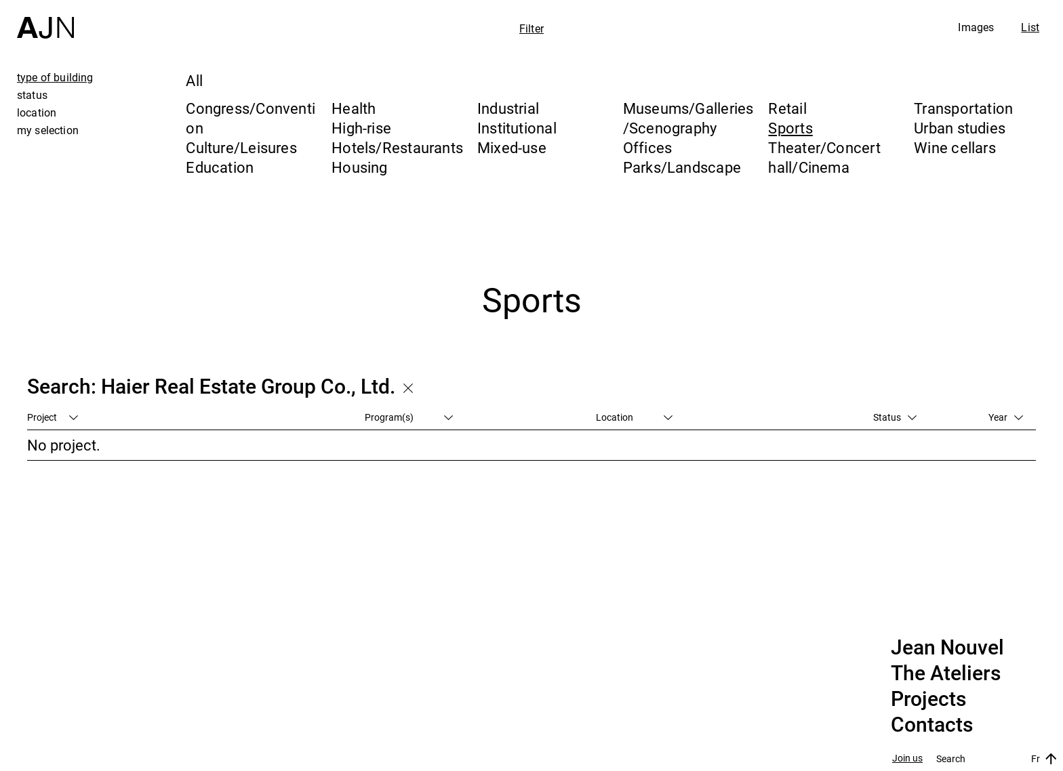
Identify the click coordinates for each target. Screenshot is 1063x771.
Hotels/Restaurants (397, 147)
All (194, 80)
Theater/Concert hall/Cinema (824, 157)
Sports (790, 128)
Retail (787, 108)
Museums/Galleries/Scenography (688, 118)
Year (1005, 417)
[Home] (45, 19)
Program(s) (409, 417)
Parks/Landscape (682, 167)
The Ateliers (946, 673)
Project (52, 417)
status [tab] (32, 94)
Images (976, 27)
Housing (360, 167)
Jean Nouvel (947, 648)
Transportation (963, 108)
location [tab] (36, 112)
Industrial (508, 108)
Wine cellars (955, 147)
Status (895, 417)
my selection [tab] (48, 130)
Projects (928, 699)
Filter (531, 28)
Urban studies (959, 128)
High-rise (361, 128)
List (1030, 27)
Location (634, 417)
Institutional (517, 128)
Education (220, 167)
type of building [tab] (55, 77)
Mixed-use (511, 147)
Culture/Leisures (241, 147)
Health (354, 108)
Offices (648, 147)
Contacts (932, 725)
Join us (907, 758)
